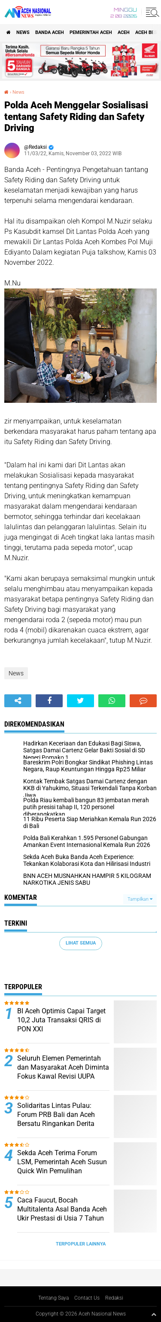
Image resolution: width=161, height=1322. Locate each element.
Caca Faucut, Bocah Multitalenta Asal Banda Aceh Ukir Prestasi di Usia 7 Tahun (62, 1209)
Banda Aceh (49, 32)
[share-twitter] (80, 700)
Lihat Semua (81, 943)
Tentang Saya (53, 1298)
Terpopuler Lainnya (81, 1244)
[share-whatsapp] (111, 700)
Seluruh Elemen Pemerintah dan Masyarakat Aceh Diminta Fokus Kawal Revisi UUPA (63, 1067)
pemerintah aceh (91, 32)
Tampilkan (140, 899)
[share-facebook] (49, 700)
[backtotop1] (153, 1314)
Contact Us (87, 1298)
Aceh (124, 32)
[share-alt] (17, 700)
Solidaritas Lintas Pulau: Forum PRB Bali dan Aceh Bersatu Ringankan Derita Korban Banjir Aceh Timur (56, 1118)
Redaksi (114, 1298)
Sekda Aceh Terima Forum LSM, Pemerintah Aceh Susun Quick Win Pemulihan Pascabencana (62, 1166)
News (23, 32)
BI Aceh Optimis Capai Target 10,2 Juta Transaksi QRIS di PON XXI (61, 1020)
